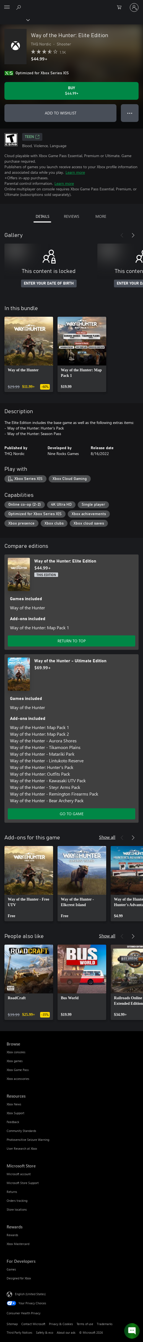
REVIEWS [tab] (71, 216)
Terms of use (85, 1324)
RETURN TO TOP (72, 640)
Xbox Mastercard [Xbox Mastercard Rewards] (18, 1244)
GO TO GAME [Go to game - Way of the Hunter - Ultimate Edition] (72, 813)
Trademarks (105, 1324)
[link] (28, 354)
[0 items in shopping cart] (121, 7)
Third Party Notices (19, 1332)
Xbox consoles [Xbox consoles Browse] (16, 1052)
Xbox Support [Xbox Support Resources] (15, 1113)
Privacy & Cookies (61, 1324)
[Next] (133, 235)
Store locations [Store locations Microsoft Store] (17, 1209)
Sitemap (12, 1324)
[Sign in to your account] (134, 7)
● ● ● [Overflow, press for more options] (129, 112)
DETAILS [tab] (42, 216)
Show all (107, 837)
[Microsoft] (71, 4)
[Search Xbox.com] (19, 7)
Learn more (75, 172)
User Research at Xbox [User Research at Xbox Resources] (22, 1148)
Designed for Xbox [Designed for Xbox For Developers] (19, 1278)
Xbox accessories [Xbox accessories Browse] (18, 1078)
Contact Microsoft (33, 1324)
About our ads (66, 1332)
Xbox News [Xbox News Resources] (14, 1104)
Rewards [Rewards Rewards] (12, 1235)
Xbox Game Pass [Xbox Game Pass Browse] (18, 1070)
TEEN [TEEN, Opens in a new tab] (32, 137)
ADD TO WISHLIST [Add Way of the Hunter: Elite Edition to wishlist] (60, 113)
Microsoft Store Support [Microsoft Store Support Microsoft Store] (23, 1183)
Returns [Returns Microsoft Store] (12, 1191)
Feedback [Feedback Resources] (13, 1122)
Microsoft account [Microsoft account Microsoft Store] (19, 1174)
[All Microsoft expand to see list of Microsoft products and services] (7, 7)
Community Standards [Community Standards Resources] (21, 1131)
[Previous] (122, 235)
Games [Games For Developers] (11, 1269)
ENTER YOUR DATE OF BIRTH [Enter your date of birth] (49, 283)
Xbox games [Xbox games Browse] (15, 1061)
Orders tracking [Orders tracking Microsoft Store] (17, 1200)
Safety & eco (44, 1332)
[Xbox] (14, 19)
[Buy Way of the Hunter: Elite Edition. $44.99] (71, 91)
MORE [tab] (100, 216)
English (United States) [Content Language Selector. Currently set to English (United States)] (30, 1294)
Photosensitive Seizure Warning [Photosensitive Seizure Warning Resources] (28, 1139)
